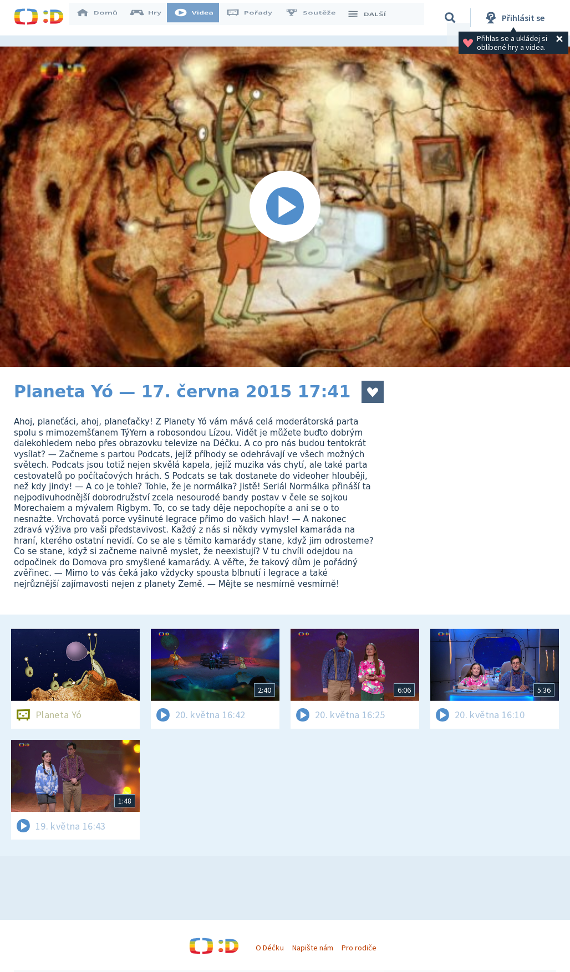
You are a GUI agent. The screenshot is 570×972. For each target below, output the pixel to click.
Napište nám (312, 948)
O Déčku (269, 948)
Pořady (255, 17)
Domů (103, 17)
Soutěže (317, 17)
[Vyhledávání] (451, 17)
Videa (200, 17)
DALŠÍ (372, 17)
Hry (152, 17)
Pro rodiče (359, 948)
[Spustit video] (285, 207)
